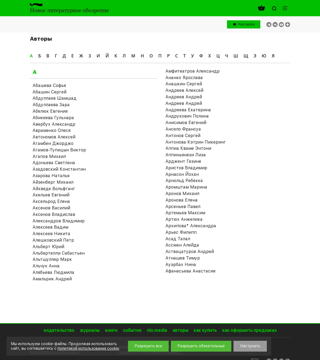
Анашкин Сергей (183, 83)
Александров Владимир (59, 220)
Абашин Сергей (49, 92)
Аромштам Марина (186, 187)
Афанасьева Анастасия (190, 271)
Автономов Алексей (54, 137)
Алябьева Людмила (53, 272)
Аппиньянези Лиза (185, 154)
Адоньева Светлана (54, 162)
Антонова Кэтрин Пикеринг (195, 142)
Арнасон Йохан (182, 174)
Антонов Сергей (182, 135)
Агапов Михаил (49, 156)
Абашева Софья (49, 85)
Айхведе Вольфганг (54, 188)
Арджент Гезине (183, 161)
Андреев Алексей (184, 90)
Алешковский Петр (53, 240)
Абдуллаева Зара (51, 104)
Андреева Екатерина (188, 109)
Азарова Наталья (51, 175)
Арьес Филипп (181, 232)
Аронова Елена (181, 200)
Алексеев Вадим (50, 227)
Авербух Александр (54, 124)
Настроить (250, 346)
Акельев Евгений (51, 194)
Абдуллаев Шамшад (54, 98)
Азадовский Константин (59, 169)
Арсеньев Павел (182, 206)
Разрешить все (148, 346)
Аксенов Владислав (54, 214)
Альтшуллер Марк (52, 259)
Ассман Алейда (182, 245)
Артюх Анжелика (184, 219)
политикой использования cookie (88, 348)
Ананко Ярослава (184, 77)
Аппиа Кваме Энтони (188, 148)
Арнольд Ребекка (184, 180)
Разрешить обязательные (201, 346)
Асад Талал (177, 238)
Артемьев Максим (185, 212)
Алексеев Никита (51, 233)
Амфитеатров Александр (192, 71)
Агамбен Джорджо (53, 143)
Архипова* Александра (190, 225)
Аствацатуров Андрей (189, 251)
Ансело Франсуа (183, 129)
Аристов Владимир (186, 167)
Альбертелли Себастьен (59, 253)
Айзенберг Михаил (53, 182)
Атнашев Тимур (182, 258)
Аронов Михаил (182, 193)
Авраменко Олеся (52, 130)
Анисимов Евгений (185, 122)
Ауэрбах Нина (180, 264)
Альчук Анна (46, 265)
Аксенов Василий (51, 207)
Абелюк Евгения (50, 111)
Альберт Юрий (48, 246)
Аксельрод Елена (51, 201)
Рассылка (246, 24)
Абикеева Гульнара (53, 117)
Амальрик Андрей (52, 278)
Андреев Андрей (183, 96)
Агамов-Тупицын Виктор (59, 150)
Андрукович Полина (187, 116)
